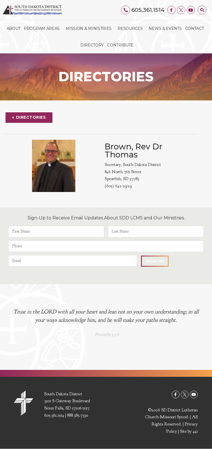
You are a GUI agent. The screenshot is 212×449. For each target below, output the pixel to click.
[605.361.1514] (126, 10)
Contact (194, 28)
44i (195, 431)
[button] (202, 10)
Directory (92, 45)
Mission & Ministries (90, 28)
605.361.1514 (148, 10)
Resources (131, 28)
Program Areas (43, 28)
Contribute (120, 45)
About (14, 28)
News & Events (165, 28)
